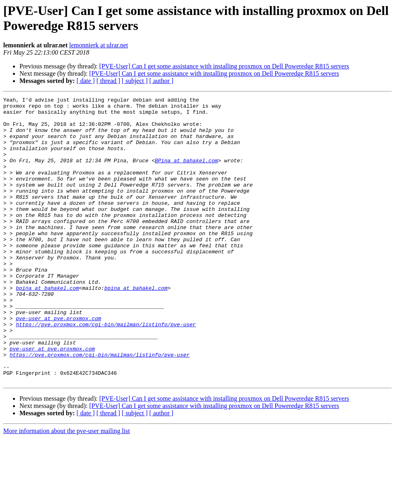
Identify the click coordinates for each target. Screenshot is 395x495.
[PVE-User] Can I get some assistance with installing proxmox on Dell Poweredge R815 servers (224, 66)
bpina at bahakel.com (47, 326)
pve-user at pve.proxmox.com (58, 363)
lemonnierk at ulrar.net (98, 45)
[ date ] (85, 80)
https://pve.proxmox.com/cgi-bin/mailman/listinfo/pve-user (106, 370)
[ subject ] (135, 80)
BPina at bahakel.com (186, 173)
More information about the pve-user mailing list (66, 487)
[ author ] (161, 80)
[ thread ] (108, 80)
